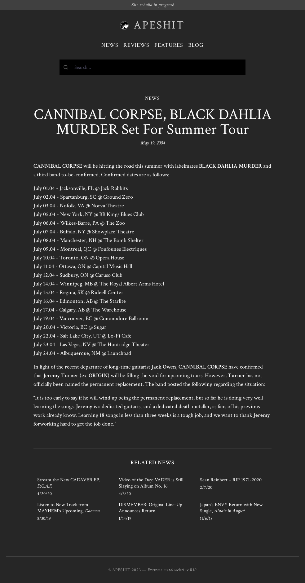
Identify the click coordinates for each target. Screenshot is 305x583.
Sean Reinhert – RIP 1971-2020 (231, 480)
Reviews (136, 45)
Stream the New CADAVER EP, (68, 483)
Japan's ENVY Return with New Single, (231, 507)
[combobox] (152, 67)
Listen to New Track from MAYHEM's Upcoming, (68, 507)
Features (168, 45)
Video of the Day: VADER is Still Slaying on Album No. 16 (151, 483)
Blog (196, 45)
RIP (193, 570)
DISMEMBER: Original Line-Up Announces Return (150, 507)
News (109, 45)
